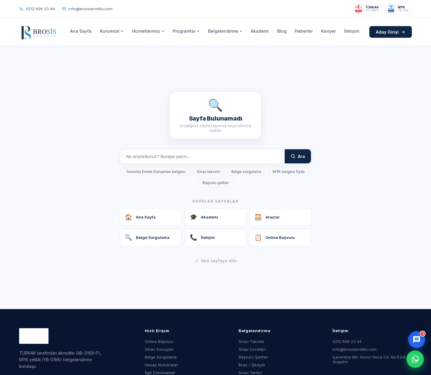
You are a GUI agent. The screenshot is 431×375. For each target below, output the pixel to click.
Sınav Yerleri (250, 372)
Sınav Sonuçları (159, 349)
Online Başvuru (159, 341)
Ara (298, 156)
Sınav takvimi (208, 171)
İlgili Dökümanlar (160, 372)
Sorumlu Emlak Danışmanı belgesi (156, 171)
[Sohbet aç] (416, 339)
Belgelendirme (225, 31)
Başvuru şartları (216, 182)
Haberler (304, 31)
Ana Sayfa (81, 31)
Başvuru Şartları (253, 357)
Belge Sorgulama (161, 357)
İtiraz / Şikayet (252, 364)
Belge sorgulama (246, 171)
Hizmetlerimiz (148, 31)
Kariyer (328, 31)
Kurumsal (112, 31)
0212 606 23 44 (37, 8)
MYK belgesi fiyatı (289, 171)
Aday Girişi (390, 31)
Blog (281, 31)
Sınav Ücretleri (252, 349)
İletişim (351, 31)
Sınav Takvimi (251, 341)
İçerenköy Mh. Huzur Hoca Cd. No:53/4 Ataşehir (369, 359)
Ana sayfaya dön (216, 260)
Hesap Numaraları (161, 364)
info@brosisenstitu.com (87, 8)
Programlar (186, 31)
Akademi (260, 31)
